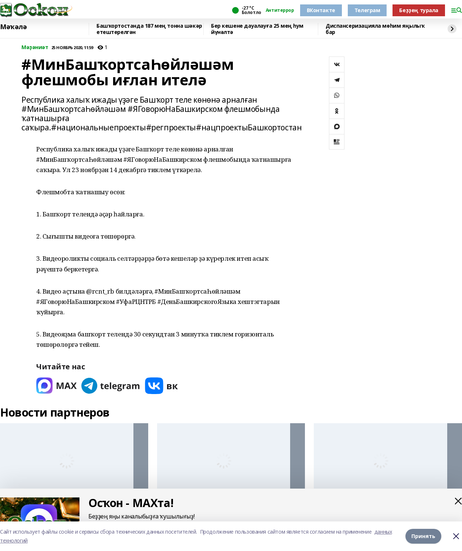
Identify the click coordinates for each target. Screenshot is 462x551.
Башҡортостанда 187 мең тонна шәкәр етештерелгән (149, 29)
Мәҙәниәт (34, 47)
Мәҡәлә (13, 27)
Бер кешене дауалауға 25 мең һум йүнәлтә (257, 29)
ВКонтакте (321, 10)
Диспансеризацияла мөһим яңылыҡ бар (375, 29)
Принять (423, 536)
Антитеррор (280, 10)
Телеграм (367, 10)
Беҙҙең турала (418, 10)
